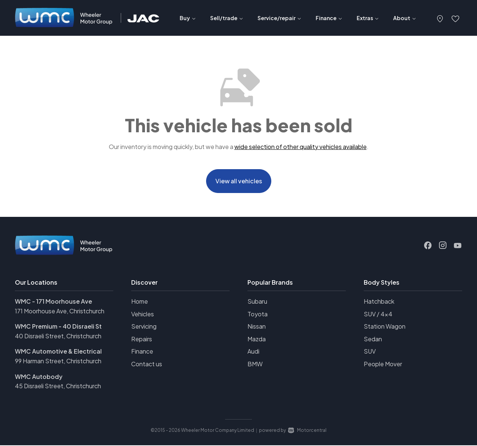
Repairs (141, 340)
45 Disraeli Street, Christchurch (58, 386)
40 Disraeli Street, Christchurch (58, 337)
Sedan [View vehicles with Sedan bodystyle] (373, 340)
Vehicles (142, 315)
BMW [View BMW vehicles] (255, 364)
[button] (440, 18)
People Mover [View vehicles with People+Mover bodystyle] (383, 364)
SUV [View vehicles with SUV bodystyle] (370, 352)
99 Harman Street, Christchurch (58, 362)
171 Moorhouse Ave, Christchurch (59, 312)
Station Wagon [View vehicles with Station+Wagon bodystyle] (384, 327)
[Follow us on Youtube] (457, 246)
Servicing (144, 327)
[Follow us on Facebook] (427, 246)
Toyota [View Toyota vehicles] (257, 315)
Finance (142, 352)
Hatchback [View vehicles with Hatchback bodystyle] (379, 302)
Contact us (146, 364)
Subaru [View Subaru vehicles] (257, 302)
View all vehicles (238, 181)
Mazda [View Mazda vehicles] (256, 340)
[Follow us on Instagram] (442, 246)
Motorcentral (307, 431)
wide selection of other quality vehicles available (300, 147)
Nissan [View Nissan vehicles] (256, 327)
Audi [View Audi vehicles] (253, 352)
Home (139, 302)
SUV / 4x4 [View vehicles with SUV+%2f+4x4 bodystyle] (378, 315)
